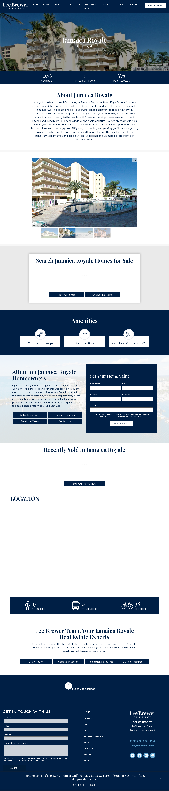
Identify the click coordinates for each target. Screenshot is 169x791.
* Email (93, 394)
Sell (86, 730)
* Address (95, 383)
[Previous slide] (34, 192)
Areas (87, 742)
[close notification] (161, 778)
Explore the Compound (84, 785)
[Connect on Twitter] (132, 755)
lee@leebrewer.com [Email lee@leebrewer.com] (143, 745)
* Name (94, 405)
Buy (86, 724)
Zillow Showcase (89, 5)
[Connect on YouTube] (152, 755)
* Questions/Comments (16, 743)
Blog (87, 8)
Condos (121, 5)
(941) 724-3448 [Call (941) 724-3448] (147, 741)
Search (47, 5)
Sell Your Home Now (84, 483)
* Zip (124, 383)
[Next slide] (134, 192)
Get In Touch (155, 5)
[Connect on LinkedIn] (146, 755)
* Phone (126, 394)
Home (36, 5)
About (87, 754)
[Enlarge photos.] (134, 160)
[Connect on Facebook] (139, 755)
